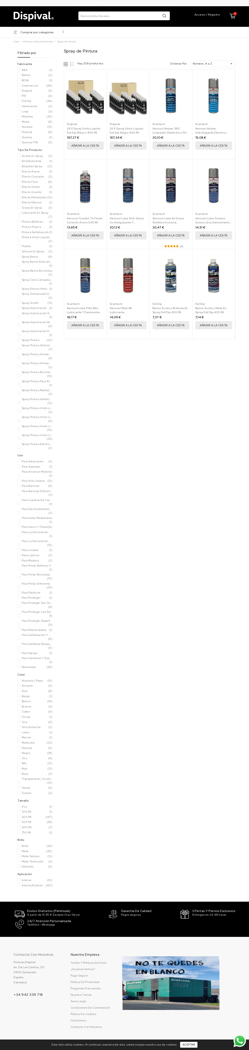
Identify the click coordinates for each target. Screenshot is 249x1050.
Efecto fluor (37, 182)
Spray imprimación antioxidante (37, 315)
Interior (37, 880)
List (72, 64)
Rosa (37, 774)
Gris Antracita (37, 727)
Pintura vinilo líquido (37, 239)
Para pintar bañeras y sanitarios (37, 567)
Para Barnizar (37, 486)
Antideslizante (37, 161)
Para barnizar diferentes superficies (37, 493)
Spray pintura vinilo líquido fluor (37, 419)
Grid (66, 64)
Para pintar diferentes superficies (37, 585)
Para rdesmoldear (37, 630)
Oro (37, 758)
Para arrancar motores (37, 473)
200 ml (37, 812)
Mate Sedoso (37, 856)
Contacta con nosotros (33, 954)
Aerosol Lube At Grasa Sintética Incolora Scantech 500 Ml (168, 222)
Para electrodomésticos (37, 511)
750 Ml (37, 833)
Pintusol (37, 132)
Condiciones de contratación (90, 1007)
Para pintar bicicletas (37, 576)
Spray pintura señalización (37, 401)
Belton (37, 75)
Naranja (37, 748)
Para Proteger (37, 598)
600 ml (37, 827)
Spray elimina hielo (37, 289)
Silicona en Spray (37, 252)
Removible (37, 667)
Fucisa (37, 717)
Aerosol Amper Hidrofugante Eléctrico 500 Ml (210, 132)
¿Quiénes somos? (83, 968)
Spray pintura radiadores (37, 392)
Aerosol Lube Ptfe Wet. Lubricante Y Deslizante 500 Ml (83, 312)
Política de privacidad (85, 981)
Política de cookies (83, 1013)
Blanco (37, 701)
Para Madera (37, 561)
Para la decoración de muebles (37, 534)
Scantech (159, 124)
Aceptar (189, 1044)
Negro (37, 753)
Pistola (37, 246)
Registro (214, 14)
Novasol (37, 127)
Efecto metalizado (37, 197)
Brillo (37, 846)
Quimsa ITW (37, 142)
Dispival (37, 91)
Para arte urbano (37, 481)
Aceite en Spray (37, 156)
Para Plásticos (37, 593)
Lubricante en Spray (37, 215)
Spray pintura (37, 340)
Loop (37, 112)
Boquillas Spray (37, 166)
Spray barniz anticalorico (37, 264)
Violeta (37, 793)
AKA (37, 70)
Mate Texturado (37, 862)
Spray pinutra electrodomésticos (37, 446)
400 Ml (37, 817)
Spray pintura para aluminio (37, 383)
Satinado (37, 867)
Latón (37, 732)
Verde (37, 788)
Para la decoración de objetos (37, 543)
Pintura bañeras (37, 222)
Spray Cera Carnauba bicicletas (37, 282)
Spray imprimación (37, 308)
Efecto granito (37, 192)
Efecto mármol (37, 203)
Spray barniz (37, 257)
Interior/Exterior (37, 885)
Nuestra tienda (81, 994)
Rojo (37, 769)
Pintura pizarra (37, 227)
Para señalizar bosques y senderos (37, 646)
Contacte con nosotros (86, 1026)
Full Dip (37, 101)
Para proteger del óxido (37, 605)
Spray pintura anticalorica (37, 347)
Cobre (37, 712)
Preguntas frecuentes (86, 988)
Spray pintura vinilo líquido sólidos (37, 437)
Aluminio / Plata (37, 681)
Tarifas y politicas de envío (88, 962)
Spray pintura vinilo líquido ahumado (37, 410)
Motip (37, 122)
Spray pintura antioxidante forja (37, 365)
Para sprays (37, 653)
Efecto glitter (37, 187)
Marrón (37, 738)
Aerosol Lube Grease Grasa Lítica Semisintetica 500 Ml (213, 222)
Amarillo (37, 686)
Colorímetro (79, 1020)
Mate (37, 851)
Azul (37, 691)
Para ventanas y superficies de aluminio (37, 660)
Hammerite (37, 106)
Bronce (37, 707)
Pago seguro (79, 975)
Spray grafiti (37, 303)
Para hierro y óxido (37, 527)
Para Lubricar (37, 555)
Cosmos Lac (37, 86)
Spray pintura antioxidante (37, 356)
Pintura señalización (37, 232)
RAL (37, 763)
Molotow (37, 117)
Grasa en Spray (37, 208)
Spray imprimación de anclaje (37, 333)
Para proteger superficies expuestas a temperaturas (37, 623)
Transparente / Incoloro (37, 781)
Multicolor (37, 743)
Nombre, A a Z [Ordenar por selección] (213, 64)
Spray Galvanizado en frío (37, 296)
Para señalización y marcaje (37, 637)
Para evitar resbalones (37, 520)
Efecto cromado (37, 177)
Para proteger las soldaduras (37, 614)
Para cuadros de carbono (37, 502)
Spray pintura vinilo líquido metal (37, 428)
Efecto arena (37, 172)
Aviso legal (78, 1000)
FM (37, 96)
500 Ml (37, 822)
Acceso (200, 14)
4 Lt (37, 807)
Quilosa (37, 137)
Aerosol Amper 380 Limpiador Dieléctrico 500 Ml (171, 132)
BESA (37, 80)
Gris (37, 722)
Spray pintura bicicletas (37, 374)
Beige (37, 696)
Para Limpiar (37, 550)
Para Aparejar (37, 467)
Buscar (164, 15)
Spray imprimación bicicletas (37, 324)
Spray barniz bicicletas (37, 272)
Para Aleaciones (37, 461)
